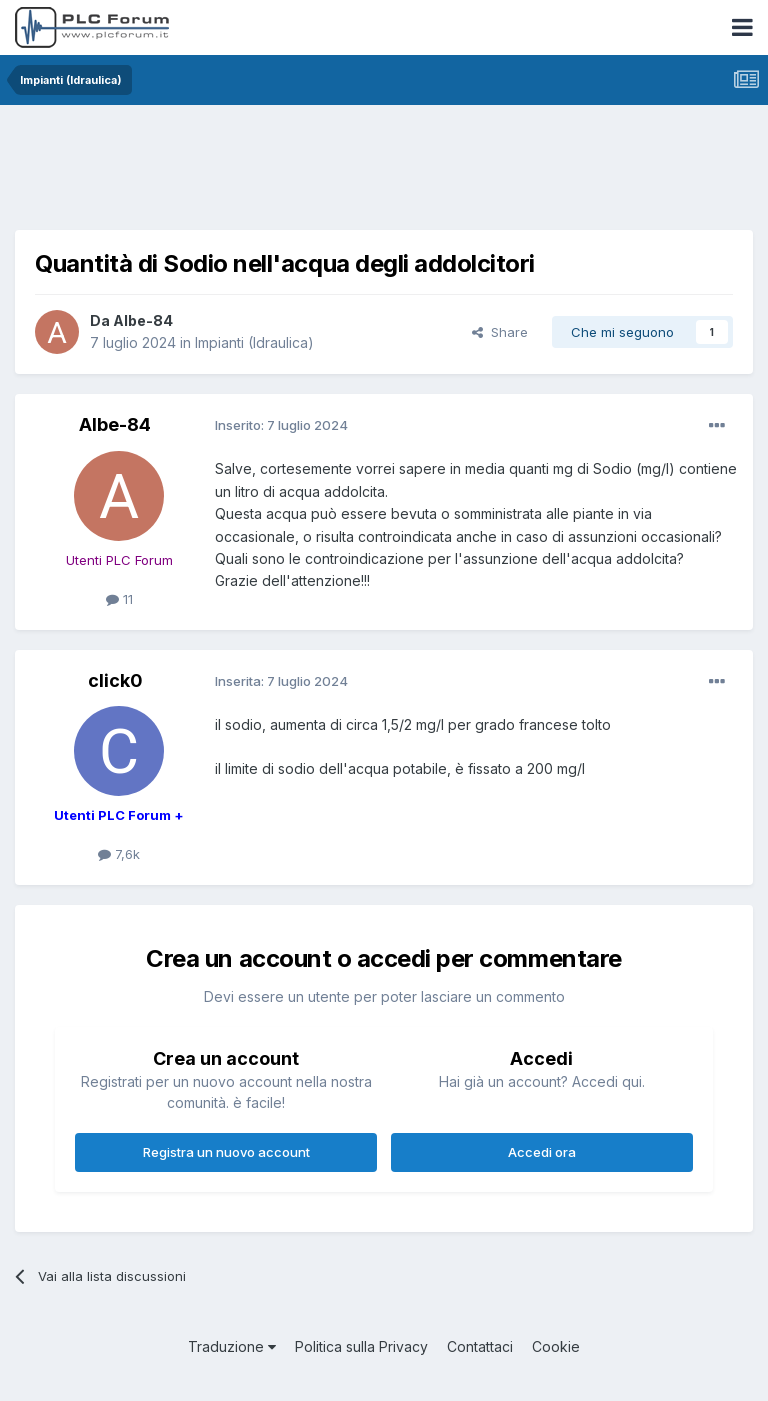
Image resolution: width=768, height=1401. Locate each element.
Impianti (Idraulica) (254, 342)
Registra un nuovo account (226, 1152)
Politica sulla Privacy (361, 1346)
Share (500, 332)
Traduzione (232, 1346)
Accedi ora (542, 1152)
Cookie (556, 1346)
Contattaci (480, 1346)
